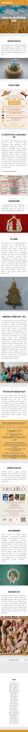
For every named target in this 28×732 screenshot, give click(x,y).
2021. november (13, 723)
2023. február (13, 718)
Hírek (12, 38)
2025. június (13, 694)
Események (8, 38)
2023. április (13, 717)
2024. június (13, 708)
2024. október (13, 706)
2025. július (13, 693)
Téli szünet (14, 239)
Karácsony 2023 (14, 592)
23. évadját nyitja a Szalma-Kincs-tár (14, 135)
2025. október (13, 689)
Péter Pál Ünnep (14, 85)
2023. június (13, 715)
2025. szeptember (13, 690)
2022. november (13, 721)
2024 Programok (14, 530)
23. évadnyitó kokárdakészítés (9, 171)
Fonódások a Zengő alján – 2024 (14, 316)
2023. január (13, 720)
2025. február (13, 700)
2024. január (13, 709)
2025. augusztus (13, 692)
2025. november (13, 687)
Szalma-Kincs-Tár (6, 2)
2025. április (13, 697)
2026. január (13, 684)
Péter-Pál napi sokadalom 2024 (14, 391)
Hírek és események (18, 38)
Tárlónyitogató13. (14, 41)
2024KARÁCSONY (14, 201)
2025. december (13, 686)
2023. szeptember (13, 712)
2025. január (13, 702)
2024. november (13, 705)
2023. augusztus (13, 714)
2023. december (13, 711)
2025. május (13, 696)
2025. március (13, 699)
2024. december (13, 703)
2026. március (13, 683)
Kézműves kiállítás (14, 468)
